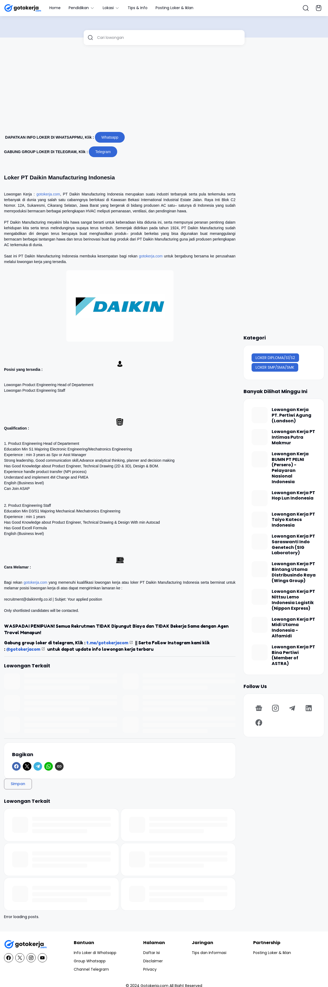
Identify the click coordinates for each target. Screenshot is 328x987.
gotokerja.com (48, 194)
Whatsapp (109, 137)
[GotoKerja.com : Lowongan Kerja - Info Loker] (25, 944)
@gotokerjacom (23, 649)
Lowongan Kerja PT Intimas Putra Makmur (293, 437)
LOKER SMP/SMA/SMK (275, 367)
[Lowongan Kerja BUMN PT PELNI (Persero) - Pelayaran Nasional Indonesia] (260, 459)
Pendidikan (82, 7)
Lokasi (111, 7)
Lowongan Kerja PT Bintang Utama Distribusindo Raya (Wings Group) (294, 572)
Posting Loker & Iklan (174, 7)
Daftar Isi (151, 952)
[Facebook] (16, 766)
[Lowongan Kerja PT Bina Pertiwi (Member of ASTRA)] (260, 652)
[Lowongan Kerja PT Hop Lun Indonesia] (260, 498)
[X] (27, 766)
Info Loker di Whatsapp (95, 952)
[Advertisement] (164, 90)
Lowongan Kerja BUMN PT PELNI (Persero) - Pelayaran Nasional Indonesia (290, 468)
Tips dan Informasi (209, 952)
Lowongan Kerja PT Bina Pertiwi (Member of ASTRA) (293, 655)
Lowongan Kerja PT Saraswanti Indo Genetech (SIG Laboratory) (293, 545)
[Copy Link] (59, 766)
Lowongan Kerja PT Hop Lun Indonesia (293, 495)
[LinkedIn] (308, 708)
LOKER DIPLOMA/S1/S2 (275, 357)
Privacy (150, 969)
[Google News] (259, 708)
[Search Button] (305, 8)
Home (55, 7)
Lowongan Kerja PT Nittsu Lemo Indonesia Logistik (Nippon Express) (293, 600)
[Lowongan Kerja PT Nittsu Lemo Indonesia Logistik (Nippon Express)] (260, 597)
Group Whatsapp (90, 961)
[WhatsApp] (48, 766)
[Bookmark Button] (318, 8)
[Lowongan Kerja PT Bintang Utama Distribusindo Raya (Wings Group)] (260, 569)
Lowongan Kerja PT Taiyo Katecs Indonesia (293, 520)
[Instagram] (275, 708)
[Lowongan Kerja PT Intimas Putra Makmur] (260, 437)
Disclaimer (153, 961)
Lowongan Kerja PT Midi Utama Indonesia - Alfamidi (293, 628)
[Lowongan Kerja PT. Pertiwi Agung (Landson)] (260, 415)
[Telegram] (38, 766)
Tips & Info (138, 7)
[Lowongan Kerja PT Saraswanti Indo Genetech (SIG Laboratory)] (260, 542)
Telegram (103, 152)
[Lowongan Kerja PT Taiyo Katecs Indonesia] (260, 520)
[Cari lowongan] (169, 37)
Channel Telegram (91, 969)
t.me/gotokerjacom (107, 642)
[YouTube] (42, 957)
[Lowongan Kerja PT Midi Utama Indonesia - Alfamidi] (260, 625)
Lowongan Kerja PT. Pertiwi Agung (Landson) (291, 415)
